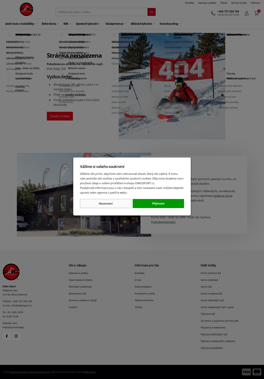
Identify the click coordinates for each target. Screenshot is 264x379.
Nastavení (106, 203)
